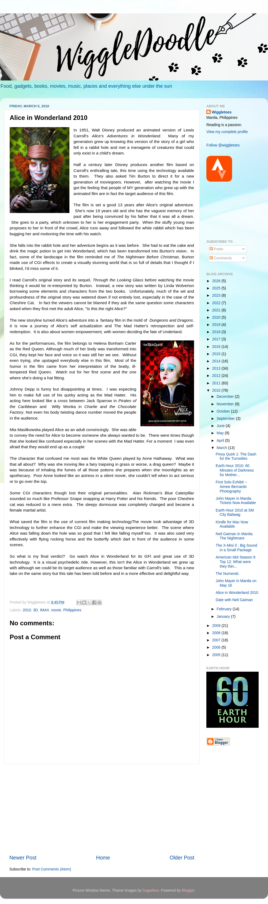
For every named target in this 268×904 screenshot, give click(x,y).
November (226, 404)
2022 (217, 303)
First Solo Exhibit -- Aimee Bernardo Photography (231, 486)
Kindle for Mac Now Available (232, 524)
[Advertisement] (101, 809)
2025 (217, 288)
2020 (217, 317)
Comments (221, 258)
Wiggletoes (222, 112)
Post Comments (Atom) (51, 869)
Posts (216, 249)
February (225, 609)
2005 (217, 655)
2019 (217, 324)
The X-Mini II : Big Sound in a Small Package (236, 547)
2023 (217, 295)
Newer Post (22, 858)
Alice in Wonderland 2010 (237, 592)
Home (103, 858)
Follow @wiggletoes (223, 145)
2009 (217, 625)
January (224, 616)
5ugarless (151, 890)
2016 (217, 346)
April (221, 440)
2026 (217, 281)
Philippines (72, 610)
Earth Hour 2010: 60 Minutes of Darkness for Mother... (235, 470)
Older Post (182, 858)
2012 (217, 375)
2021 (217, 310)
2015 (217, 354)
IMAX (44, 610)
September (226, 418)
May (221, 433)
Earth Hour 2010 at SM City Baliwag (235, 512)
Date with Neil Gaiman (234, 600)
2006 (217, 647)
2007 (217, 640)
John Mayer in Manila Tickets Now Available (236, 500)
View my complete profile (227, 132)
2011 (217, 383)
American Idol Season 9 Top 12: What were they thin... (235, 561)
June (221, 426)
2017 (217, 339)
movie (56, 610)
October (224, 411)
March (222, 448)
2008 (217, 633)
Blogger (188, 890)
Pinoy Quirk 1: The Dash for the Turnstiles (236, 456)
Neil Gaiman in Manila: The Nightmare (234, 536)
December (226, 396)
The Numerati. (227, 573)
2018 (217, 332)
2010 (27, 610)
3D (35, 610)
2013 (217, 368)
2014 (217, 361)
